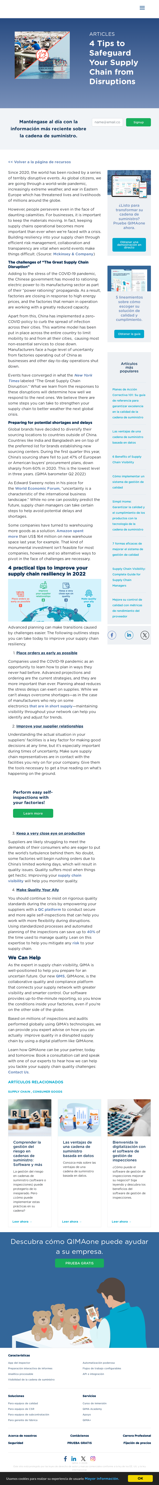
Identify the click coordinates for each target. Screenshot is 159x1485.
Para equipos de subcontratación (28, 1414)
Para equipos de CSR (21, 1409)
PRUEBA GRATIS (79, 1263)
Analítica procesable (20, 1374)
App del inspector (19, 1363)
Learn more (33, 813)
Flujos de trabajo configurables (102, 1368)
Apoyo (87, 1414)
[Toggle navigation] (142, 7)
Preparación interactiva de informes (30, 1368)
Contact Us (18, 1072)
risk (75, 943)
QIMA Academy (92, 1409)
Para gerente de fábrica (22, 1420)
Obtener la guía (129, 334)
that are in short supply (51, 706)
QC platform (49, 910)
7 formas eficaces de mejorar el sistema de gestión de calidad (127, 549)
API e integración (93, 1374)
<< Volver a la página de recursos (39, 162)
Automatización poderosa (99, 1363)
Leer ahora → (22, 1221)
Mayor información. (102, 1478)
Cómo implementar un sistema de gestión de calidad (128, 482)
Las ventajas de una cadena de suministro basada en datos (127, 437)
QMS (60, 976)
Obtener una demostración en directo (129, 245)
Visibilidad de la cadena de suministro (31, 1379)
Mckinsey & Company (73, 254)
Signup (139, 122)
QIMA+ (87, 1420)
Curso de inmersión (94, 1403)
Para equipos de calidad (23, 1403)
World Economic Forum (37, 489)
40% (91, 932)
